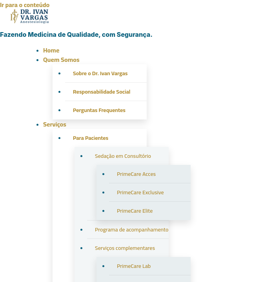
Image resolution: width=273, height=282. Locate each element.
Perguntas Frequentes (99, 110)
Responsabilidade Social (101, 92)
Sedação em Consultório (123, 156)
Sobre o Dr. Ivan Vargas (100, 73)
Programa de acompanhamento (132, 229)
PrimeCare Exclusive (140, 192)
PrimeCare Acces (136, 174)
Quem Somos (61, 59)
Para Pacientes (90, 138)
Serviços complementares (125, 248)
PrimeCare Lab (134, 266)
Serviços (54, 124)
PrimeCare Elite (135, 211)
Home (51, 50)
